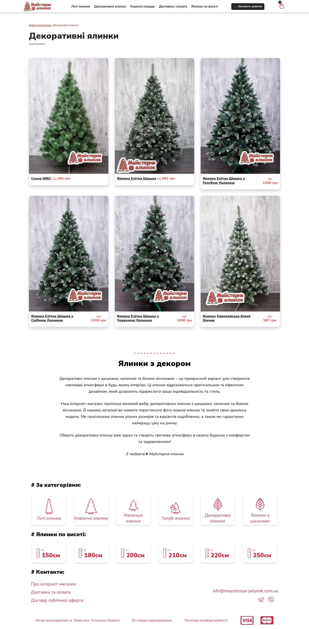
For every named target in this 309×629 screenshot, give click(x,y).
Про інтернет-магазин (53, 584)
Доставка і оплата (173, 6)
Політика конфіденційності (206, 620)
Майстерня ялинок (40, 25)
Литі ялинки (80, 6)
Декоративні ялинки (110, 6)
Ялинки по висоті (204, 6)
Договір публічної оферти (57, 600)
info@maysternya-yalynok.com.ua (245, 591)
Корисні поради (142, 6)
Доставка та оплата (51, 592)
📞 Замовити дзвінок (247, 6)
